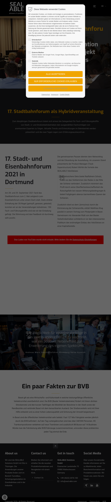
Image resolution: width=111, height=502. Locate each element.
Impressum (54, 94)
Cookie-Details (64, 94)
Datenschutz (46, 94)
